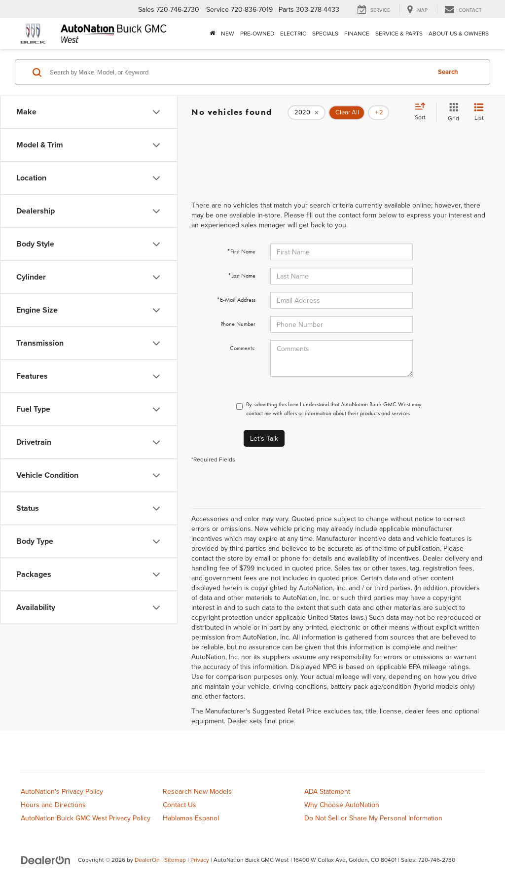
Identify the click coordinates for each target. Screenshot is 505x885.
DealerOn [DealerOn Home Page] (147, 859)
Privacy (199, 859)
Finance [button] (356, 33)
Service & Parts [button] (399, 33)
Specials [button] (325, 33)
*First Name (241, 251)
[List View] (479, 112)
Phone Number (237, 323)
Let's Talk (264, 438)
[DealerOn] (46, 859)
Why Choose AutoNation (341, 805)
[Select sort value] (423, 112)
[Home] (212, 33)
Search (448, 71)
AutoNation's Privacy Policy (62, 791)
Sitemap (175, 859)
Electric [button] (293, 33)
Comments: (242, 348)
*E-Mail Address (235, 299)
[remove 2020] (306, 112)
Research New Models (197, 791)
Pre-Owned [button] (257, 33)
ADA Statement (327, 791)
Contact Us (179, 805)
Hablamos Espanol (191, 818)
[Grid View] (451, 112)
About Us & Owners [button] (459, 33)
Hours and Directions (53, 805)
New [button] (227, 33)
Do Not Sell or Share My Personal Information (373, 818)
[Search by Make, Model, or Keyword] (238, 72)
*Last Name (241, 275)
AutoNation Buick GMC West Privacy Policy (85, 818)
